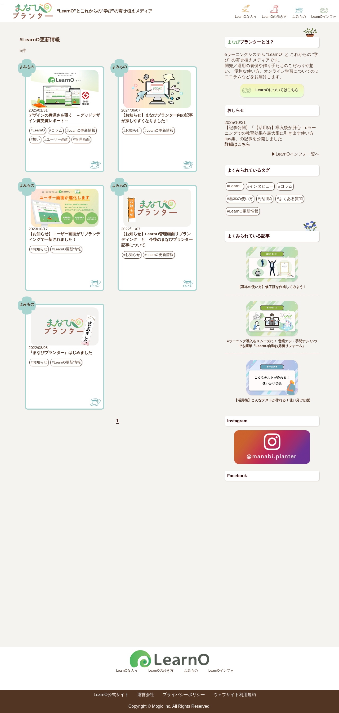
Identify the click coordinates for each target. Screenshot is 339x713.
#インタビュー (260, 186)
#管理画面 (81, 139)
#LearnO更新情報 (80, 130)
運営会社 (145, 694)
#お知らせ (131, 130)
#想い (35, 139)
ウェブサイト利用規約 (235, 694)
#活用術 (265, 198)
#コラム (55, 130)
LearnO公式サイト (111, 694)
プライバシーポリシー (184, 694)
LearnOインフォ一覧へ (297, 154)
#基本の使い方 (240, 198)
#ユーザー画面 (56, 139)
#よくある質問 (290, 198)
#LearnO (38, 130)
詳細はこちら (237, 144)
